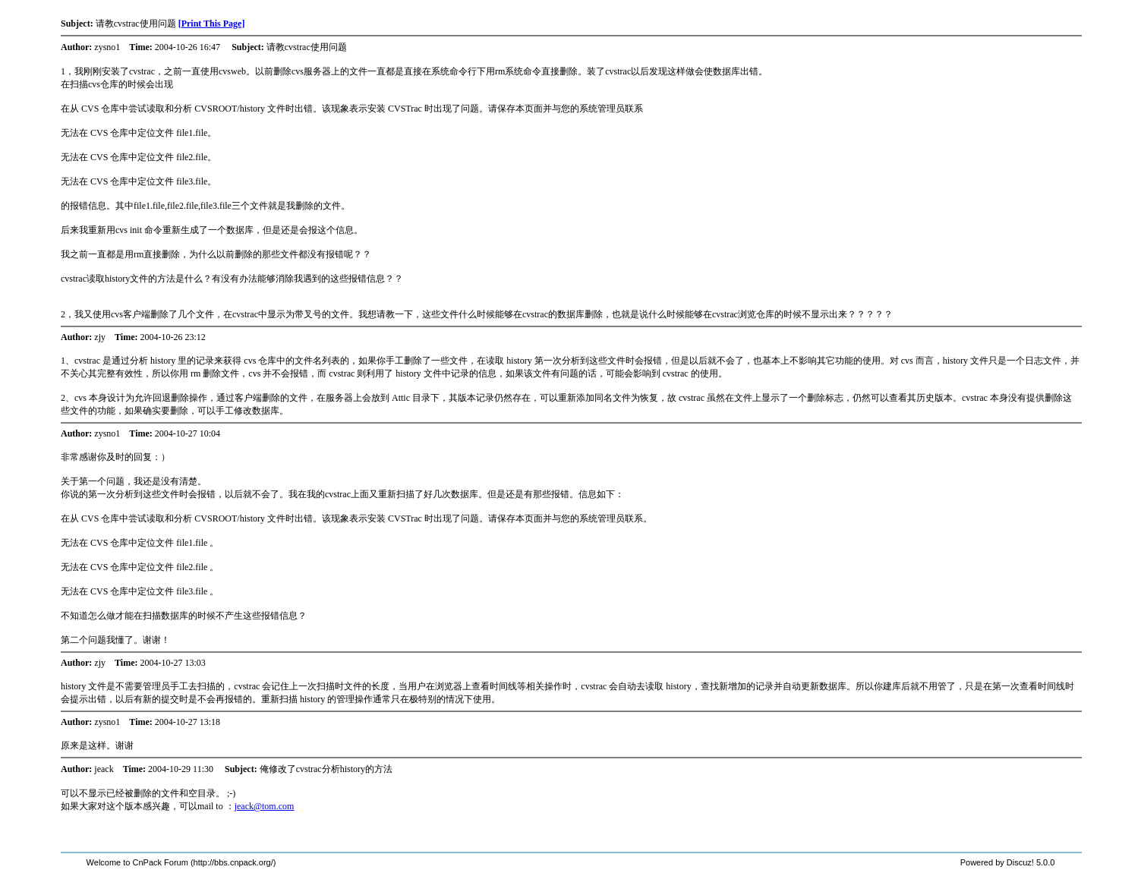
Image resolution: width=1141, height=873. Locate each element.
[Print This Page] (211, 23)
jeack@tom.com (265, 806)
